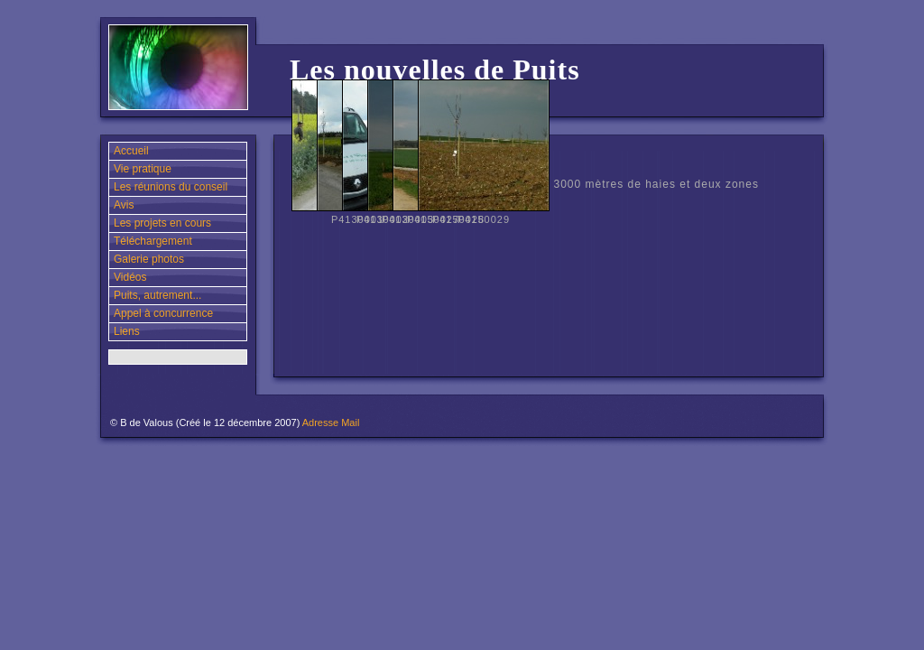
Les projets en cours (162, 223)
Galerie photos (149, 259)
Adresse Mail (331, 422)
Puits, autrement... (157, 295)
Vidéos (130, 277)
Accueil (131, 150)
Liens (127, 331)
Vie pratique (142, 168)
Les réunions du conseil (170, 187)
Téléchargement (153, 241)
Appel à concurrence (163, 313)
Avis (124, 205)
